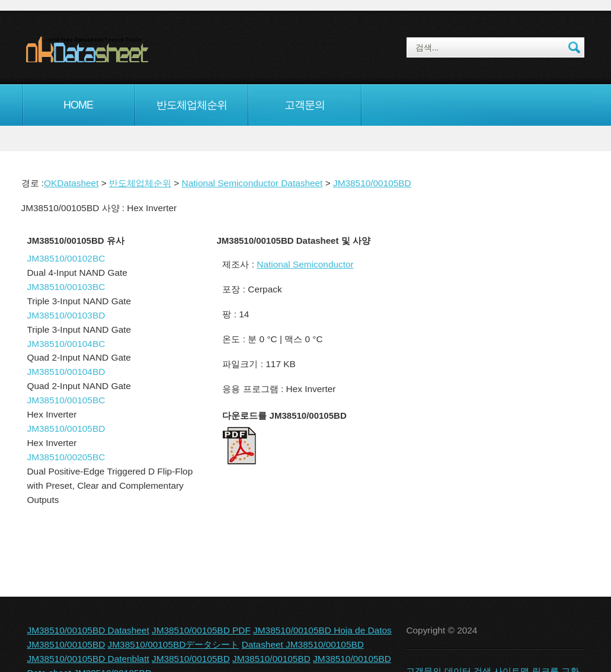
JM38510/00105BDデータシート (173, 644)
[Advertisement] (492, 331)
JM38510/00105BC (66, 400)
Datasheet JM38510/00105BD (303, 644)
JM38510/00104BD (66, 372)
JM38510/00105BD (372, 183)
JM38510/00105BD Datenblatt (88, 659)
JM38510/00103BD (66, 315)
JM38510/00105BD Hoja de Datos (322, 630)
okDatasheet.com (114, 49)
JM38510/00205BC (66, 457)
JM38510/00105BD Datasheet (88, 630)
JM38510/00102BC (66, 258)
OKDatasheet (71, 183)
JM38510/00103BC (66, 287)
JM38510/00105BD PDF (201, 630)
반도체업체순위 (191, 105)
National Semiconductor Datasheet (252, 183)
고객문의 (304, 105)
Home (78, 105)
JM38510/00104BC (66, 344)
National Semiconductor (305, 264)
